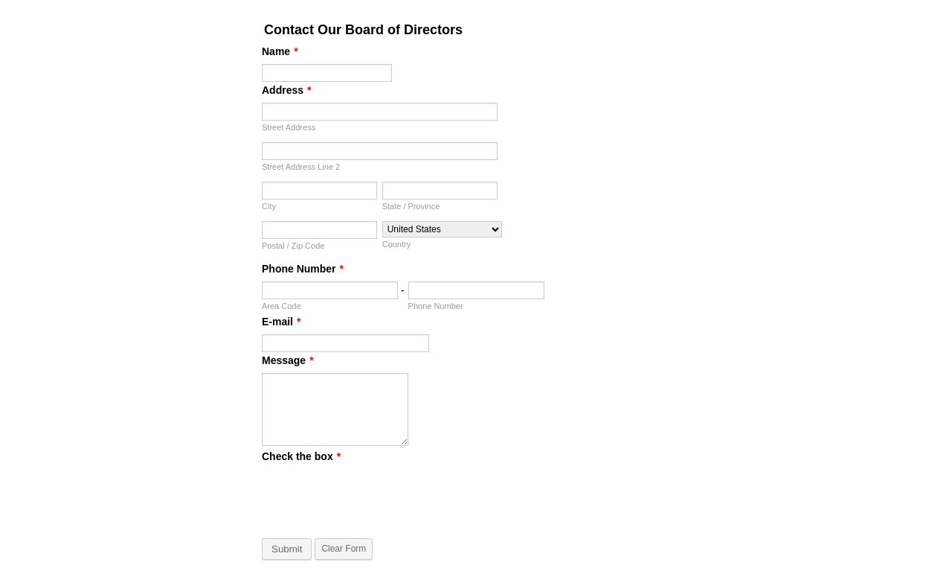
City (269, 206)
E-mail (281, 322)
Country (396, 244)
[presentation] (375, 498)
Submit (286, 549)
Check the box (301, 456)
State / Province (411, 206)
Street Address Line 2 (301, 166)
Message (288, 360)
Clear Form (343, 548)
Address (286, 90)
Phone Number (303, 269)
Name (280, 51)
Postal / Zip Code (293, 245)
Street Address (288, 127)
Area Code (281, 306)
